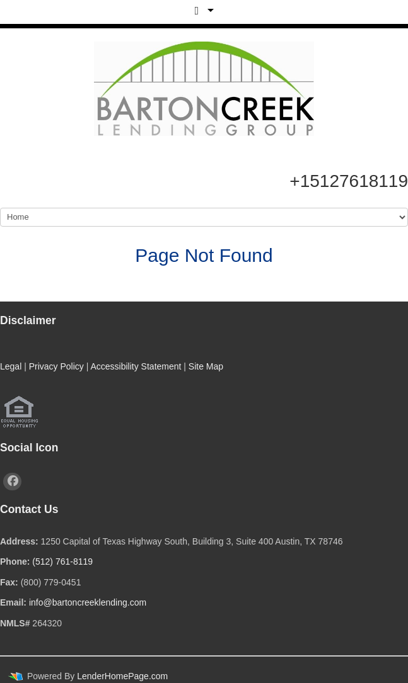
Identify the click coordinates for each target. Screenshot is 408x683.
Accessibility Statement (135, 366)
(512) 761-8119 (62, 561)
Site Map (206, 366)
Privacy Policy (56, 366)
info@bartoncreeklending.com (87, 602)
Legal (10, 366)
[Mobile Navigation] (204, 217)
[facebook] (12, 481)
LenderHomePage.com (122, 676)
